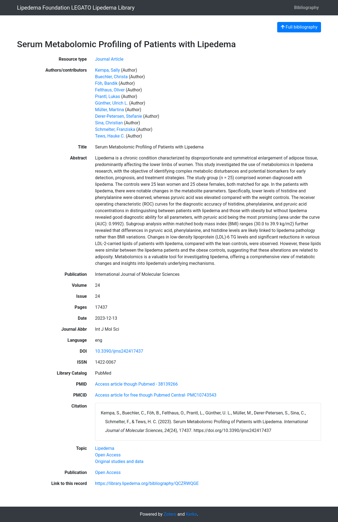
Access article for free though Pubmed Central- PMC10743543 (155, 395)
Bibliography (306, 7)
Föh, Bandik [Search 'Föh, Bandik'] (106, 83)
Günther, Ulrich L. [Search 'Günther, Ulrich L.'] (111, 103)
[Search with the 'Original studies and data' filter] (119, 461)
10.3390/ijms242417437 (119, 351)
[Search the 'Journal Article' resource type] (109, 59)
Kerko (191, 514)
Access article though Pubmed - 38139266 (136, 384)
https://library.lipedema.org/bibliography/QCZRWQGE (147, 483)
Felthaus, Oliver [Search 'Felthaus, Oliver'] (110, 89)
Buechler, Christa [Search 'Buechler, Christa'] (111, 76)
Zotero (170, 514)
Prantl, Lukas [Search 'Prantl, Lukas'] (107, 96)
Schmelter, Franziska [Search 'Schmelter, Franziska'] (115, 129)
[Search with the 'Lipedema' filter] (104, 448)
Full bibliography (299, 27)
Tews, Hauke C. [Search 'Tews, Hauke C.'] (110, 136)
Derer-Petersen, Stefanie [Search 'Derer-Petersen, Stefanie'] (118, 116)
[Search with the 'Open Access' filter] (108, 455)
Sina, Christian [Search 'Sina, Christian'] (109, 122)
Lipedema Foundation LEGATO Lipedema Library (75, 7)
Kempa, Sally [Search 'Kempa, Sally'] (107, 70)
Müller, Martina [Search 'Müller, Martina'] (109, 109)
